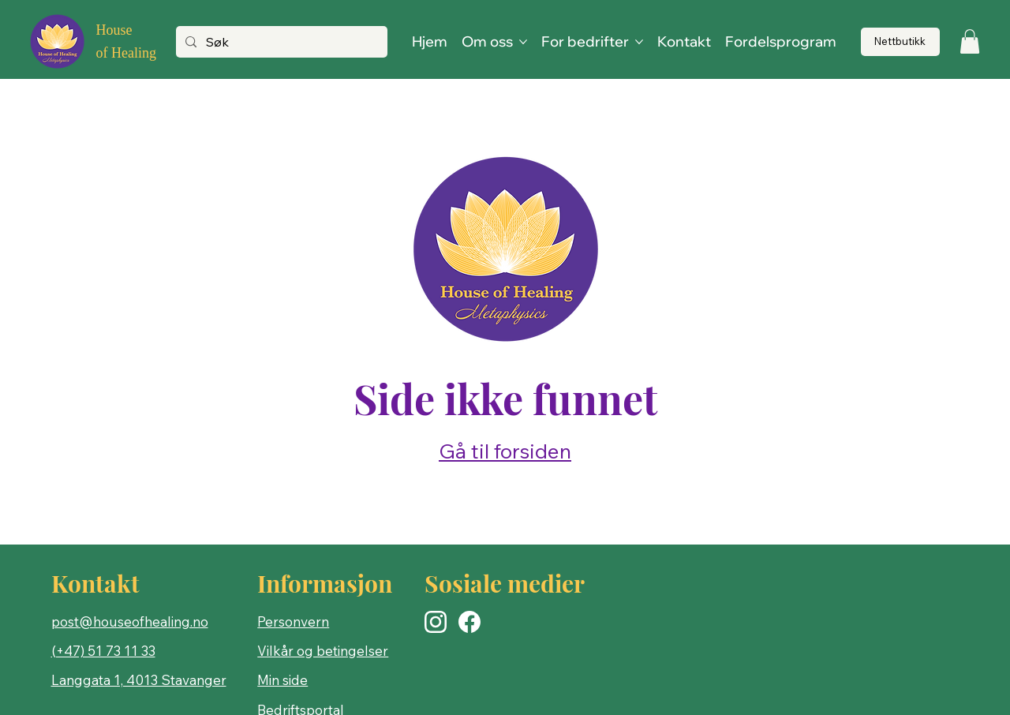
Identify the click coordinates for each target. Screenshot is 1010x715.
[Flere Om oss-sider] (523, 42)
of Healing (125, 53)
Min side (282, 680)
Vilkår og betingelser (322, 650)
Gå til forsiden (505, 451)
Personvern (293, 621)
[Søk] (280, 42)
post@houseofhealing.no (129, 621)
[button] (970, 41)
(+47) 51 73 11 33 (103, 650)
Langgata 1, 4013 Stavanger (138, 680)
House (113, 30)
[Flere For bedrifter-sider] (639, 42)
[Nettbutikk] (900, 42)
